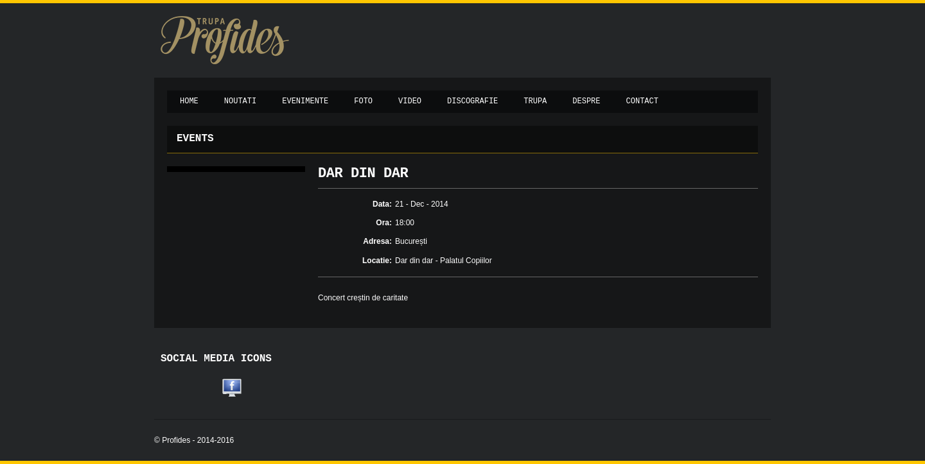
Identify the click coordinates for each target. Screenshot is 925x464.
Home (189, 101)
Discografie (472, 101)
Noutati (240, 101)
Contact (642, 101)
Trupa (535, 101)
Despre (586, 101)
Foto (363, 101)
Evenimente (305, 101)
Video (409, 101)
